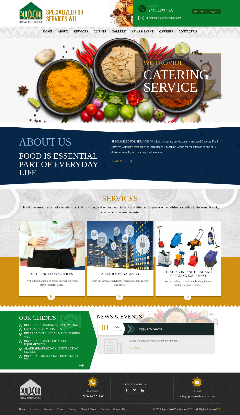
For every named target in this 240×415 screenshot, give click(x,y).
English (199, 11)
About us (34, 409)
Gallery (119, 31)
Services (81, 31)
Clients (100, 31)
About (63, 31)
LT (219, 409)
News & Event (142, 31)
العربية (214, 11)
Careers (166, 31)
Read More (112, 161)
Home (47, 31)
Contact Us (188, 31)
